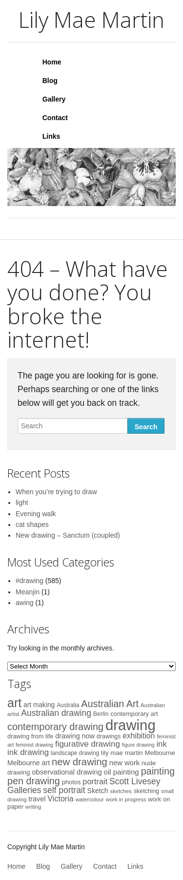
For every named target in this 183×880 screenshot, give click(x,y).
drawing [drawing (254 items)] (130, 725)
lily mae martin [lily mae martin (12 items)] (121, 752)
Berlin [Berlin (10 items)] (101, 714)
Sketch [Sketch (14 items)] (97, 791)
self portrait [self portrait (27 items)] (64, 790)
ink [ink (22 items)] (162, 743)
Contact (55, 118)
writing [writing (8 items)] (33, 807)
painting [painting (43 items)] (158, 771)
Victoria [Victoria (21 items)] (60, 798)
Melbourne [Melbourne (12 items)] (159, 752)
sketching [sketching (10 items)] (146, 791)
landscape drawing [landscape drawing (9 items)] (75, 753)
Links (51, 136)
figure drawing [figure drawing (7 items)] (138, 745)
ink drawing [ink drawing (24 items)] (28, 752)
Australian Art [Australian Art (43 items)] (110, 703)
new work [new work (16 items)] (124, 763)
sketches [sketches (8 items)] (121, 791)
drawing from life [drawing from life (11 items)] (30, 736)
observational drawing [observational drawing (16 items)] (67, 772)
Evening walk (36, 514)
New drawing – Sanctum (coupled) (68, 535)
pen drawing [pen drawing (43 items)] (33, 780)
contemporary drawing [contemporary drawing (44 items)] (55, 726)
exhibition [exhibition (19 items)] (138, 736)
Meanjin (28, 592)
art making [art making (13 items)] (39, 705)
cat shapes (32, 524)
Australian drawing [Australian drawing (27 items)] (56, 713)
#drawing (29, 581)
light (22, 502)
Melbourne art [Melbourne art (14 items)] (28, 763)
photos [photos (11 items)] (71, 782)
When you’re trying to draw (56, 492)
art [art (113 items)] (14, 703)
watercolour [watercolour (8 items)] (90, 799)
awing (25, 603)
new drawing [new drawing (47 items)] (79, 761)
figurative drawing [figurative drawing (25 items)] (87, 744)
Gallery (53, 99)
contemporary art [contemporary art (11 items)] (134, 713)
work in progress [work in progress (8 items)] (126, 799)
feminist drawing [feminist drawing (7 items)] (34, 745)
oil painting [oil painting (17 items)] (121, 772)
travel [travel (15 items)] (36, 799)
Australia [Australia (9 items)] (68, 705)
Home (51, 62)
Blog (50, 80)
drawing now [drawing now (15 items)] (75, 736)
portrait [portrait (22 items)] (94, 781)
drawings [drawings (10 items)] (109, 736)
